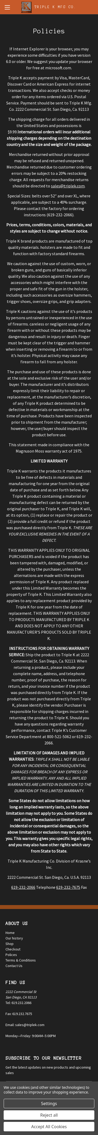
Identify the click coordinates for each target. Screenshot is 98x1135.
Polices (11, 954)
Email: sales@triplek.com (24, 1024)
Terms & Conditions (20, 960)
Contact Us (13, 965)
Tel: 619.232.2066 (18, 1002)
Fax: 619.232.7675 (18, 1013)
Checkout (12, 949)
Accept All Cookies (49, 1126)
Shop (9, 943)
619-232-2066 (23, 887)
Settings (49, 1103)
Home (10, 932)
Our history (14, 938)
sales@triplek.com (68, 185)
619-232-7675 (68, 887)
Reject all (49, 1115)
